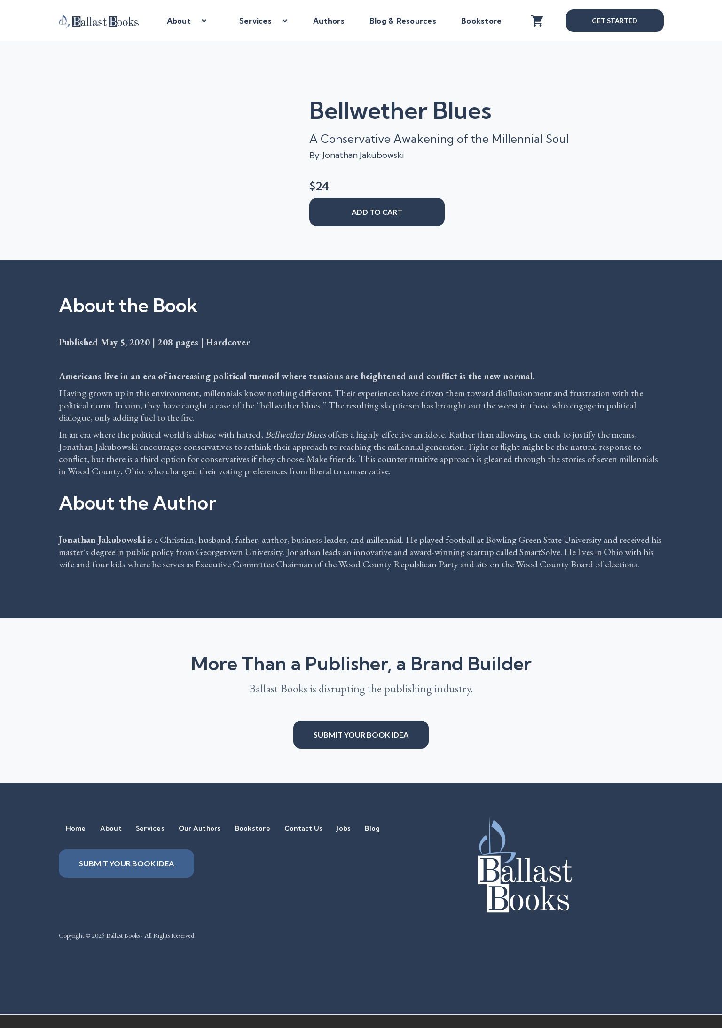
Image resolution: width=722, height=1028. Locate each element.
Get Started (614, 20)
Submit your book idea (361, 734)
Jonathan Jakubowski (363, 154)
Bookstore (481, 20)
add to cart (377, 211)
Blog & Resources (402, 20)
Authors (329, 20)
